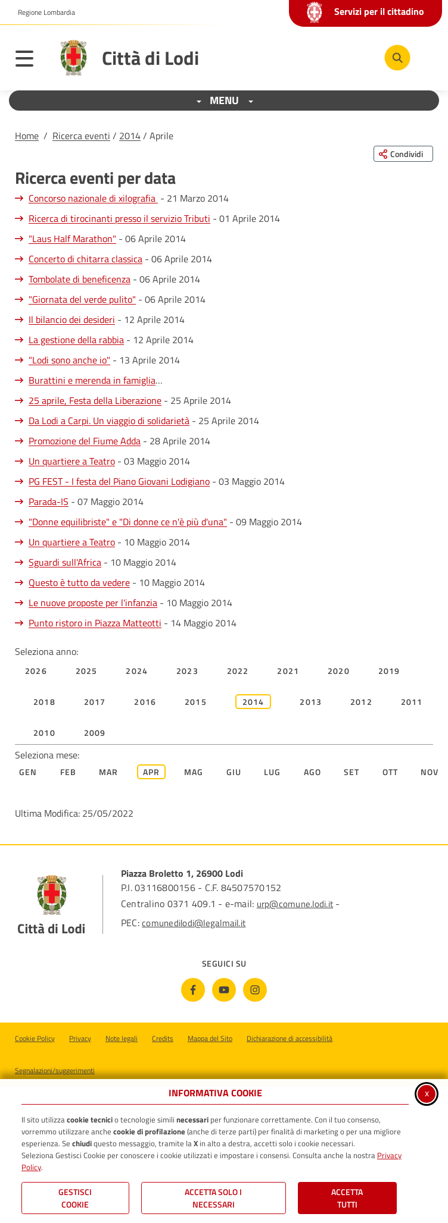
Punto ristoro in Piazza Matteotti (95, 623)
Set (352, 772)
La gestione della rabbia (76, 340)
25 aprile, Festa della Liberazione (95, 400)
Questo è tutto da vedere (79, 582)
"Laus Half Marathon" (72, 238)
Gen (28, 772)
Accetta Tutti (347, 1198)
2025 (87, 670)
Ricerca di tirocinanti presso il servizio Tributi (119, 218)
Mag (194, 772)
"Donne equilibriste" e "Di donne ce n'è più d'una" (128, 522)
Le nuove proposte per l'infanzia (93, 602)
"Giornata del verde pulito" (82, 299)
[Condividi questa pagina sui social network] (403, 154)
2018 (44, 701)
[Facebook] (193, 990)
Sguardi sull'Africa (65, 562)
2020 (339, 670)
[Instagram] (255, 990)
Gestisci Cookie (75, 1198)
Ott (390, 772)
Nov (430, 772)
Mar (109, 772)
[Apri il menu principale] (30, 61)
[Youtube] (224, 990)
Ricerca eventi (81, 135)
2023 (187, 670)
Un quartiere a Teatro (72, 461)
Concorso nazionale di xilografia (93, 198)
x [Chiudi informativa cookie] (427, 1093)
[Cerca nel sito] (397, 58)
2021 (288, 670)
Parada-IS (49, 501)
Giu (234, 772)
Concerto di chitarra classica (85, 259)
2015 (196, 701)
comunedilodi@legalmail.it (193, 923)
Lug (272, 772)
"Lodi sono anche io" (69, 360)
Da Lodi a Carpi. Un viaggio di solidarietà (109, 420)
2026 (36, 670)
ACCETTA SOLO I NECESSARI (213, 1198)
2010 (44, 732)
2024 (137, 670)
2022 (238, 670)
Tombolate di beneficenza (79, 279)
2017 (95, 701)
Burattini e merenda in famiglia (92, 380)
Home (27, 135)
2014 (130, 135)
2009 (95, 732)
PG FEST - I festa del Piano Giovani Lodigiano (119, 481)
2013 (311, 701)
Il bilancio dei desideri (72, 319)
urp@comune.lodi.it (295, 904)
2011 (412, 701)
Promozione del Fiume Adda (85, 441)
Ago (313, 772)
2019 (389, 670)
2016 (145, 701)
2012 (361, 701)
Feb (68, 772)
